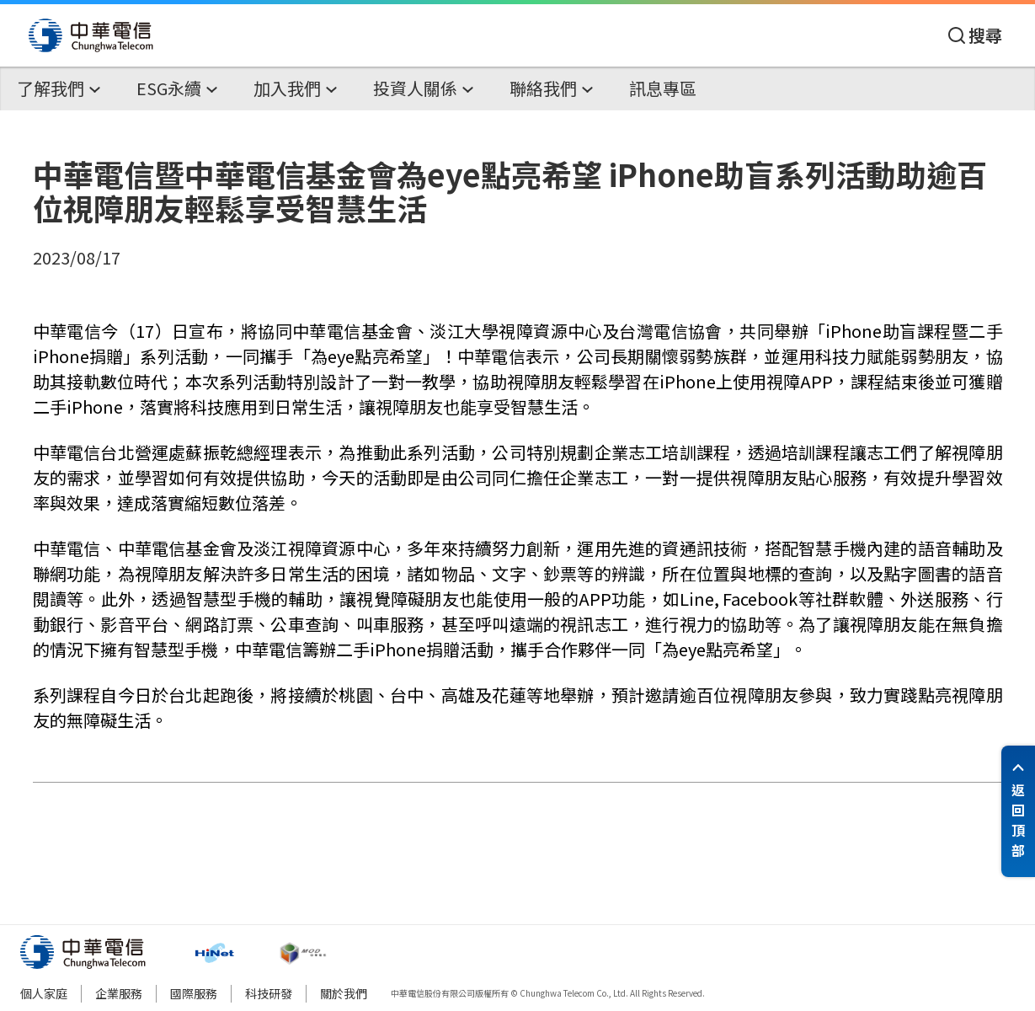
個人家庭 (43, 993)
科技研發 (268, 993)
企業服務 (118, 993)
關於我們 (343, 993)
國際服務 (193, 993)
